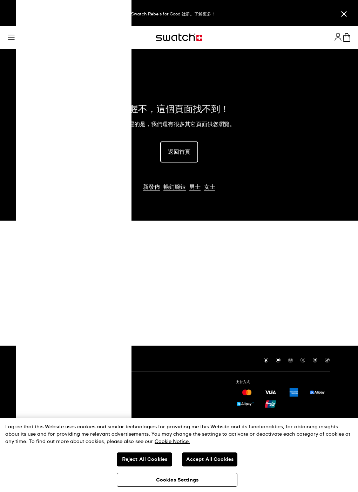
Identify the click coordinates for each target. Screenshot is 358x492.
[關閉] (344, 14)
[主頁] (179, 37)
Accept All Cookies (210, 459)
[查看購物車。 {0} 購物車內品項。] (346, 37)
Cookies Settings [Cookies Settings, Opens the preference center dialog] (177, 480)
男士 (195, 187)
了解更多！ (204, 14)
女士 (209, 187)
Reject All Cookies (145, 459)
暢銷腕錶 (174, 187)
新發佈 (151, 187)
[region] (179, 455)
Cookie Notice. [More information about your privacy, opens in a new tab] (172, 441)
